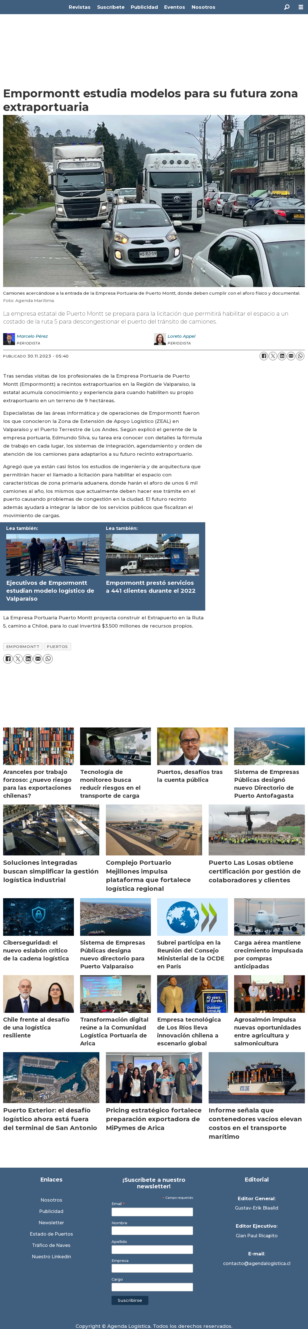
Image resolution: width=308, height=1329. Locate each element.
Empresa (120, 1261)
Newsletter (51, 1222)
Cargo (117, 1279)
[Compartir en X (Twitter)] (273, 356)
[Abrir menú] (301, 7)
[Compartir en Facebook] (264, 356)
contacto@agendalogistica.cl (256, 1263)
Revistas (80, 7)
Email (118, 1203)
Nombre (119, 1223)
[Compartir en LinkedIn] (282, 356)
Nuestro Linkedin (51, 1256)
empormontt (22, 646)
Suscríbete (111, 7)
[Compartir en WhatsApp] (300, 356)
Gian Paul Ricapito (257, 1235)
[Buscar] (287, 7)
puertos (57, 646)
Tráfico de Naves (51, 1245)
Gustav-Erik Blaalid (256, 1208)
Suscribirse (130, 1300)
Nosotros (203, 7)
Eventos (174, 7)
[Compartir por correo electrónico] (291, 356)
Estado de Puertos (51, 1234)
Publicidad (144, 7)
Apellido (119, 1242)
